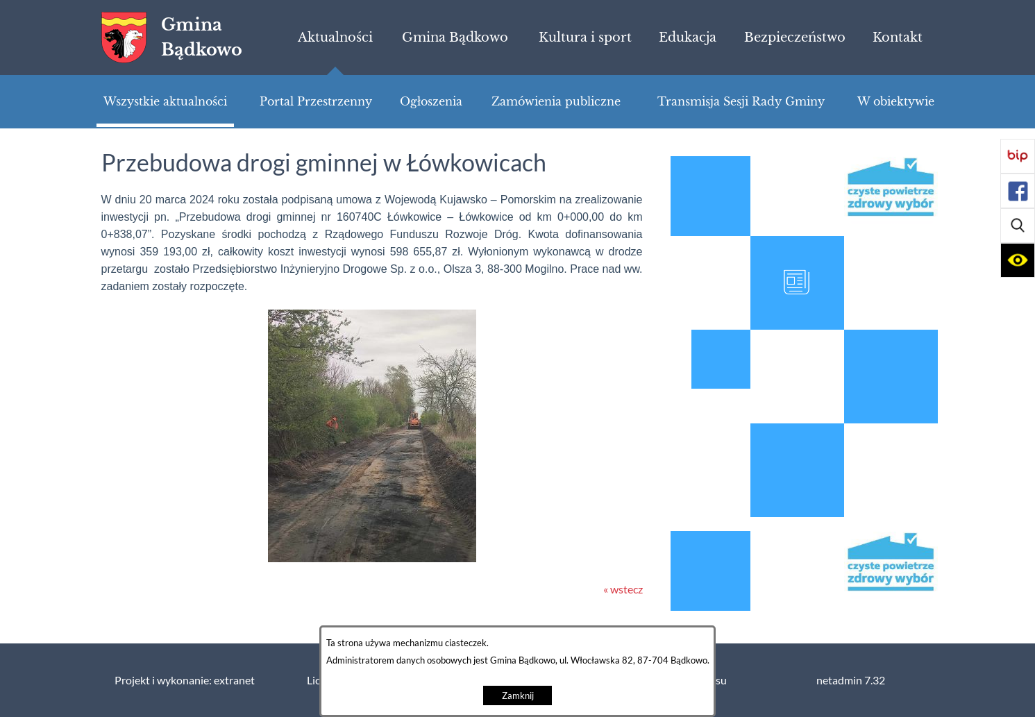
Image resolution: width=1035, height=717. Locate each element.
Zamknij (518, 696)
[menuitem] (335, 37)
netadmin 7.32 (850, 680)
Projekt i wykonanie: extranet (185, 680)
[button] (1017, 225)
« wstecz (623, 589)
